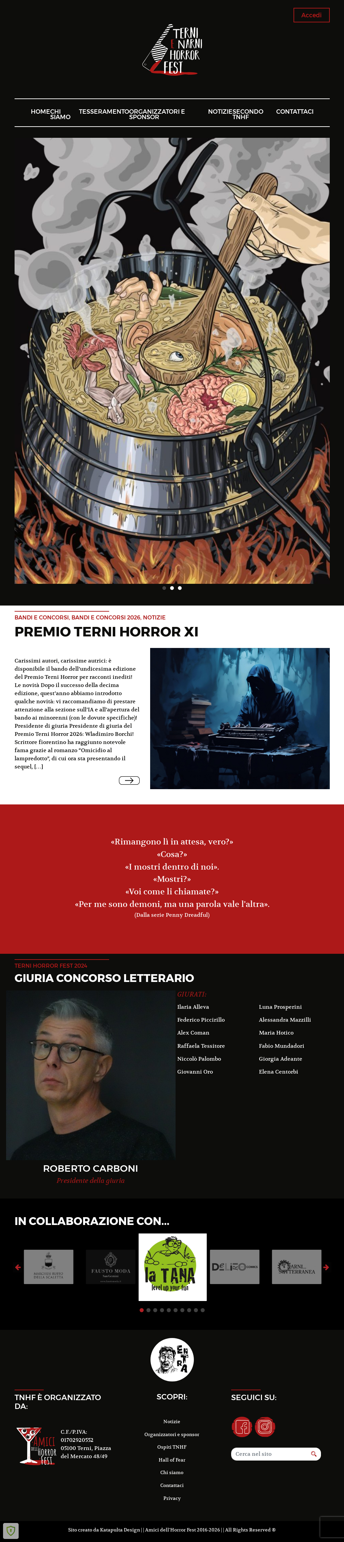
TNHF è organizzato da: (58, 1402)
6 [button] (176, 1310)
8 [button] (189, 1310)
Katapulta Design (120, 1530)
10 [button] (203, 1310)
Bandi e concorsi (42, 617)
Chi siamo (60, 114)
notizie (154, 617)
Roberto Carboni (90, 1168)
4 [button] (162, 1310)
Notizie (220, 111)
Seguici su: (254, 1397)
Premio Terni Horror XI (107, 631)
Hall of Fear (172, 1460)
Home (40, 111)
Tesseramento (104, 111)
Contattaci (294, 111)
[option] (172, 361)
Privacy (172, 1498)
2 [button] (172, 588)
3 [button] (180, 588)
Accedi (311, 15)
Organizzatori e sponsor (157, 114)
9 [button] (196, 1310)
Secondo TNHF (247, 114)
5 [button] (169, 1310)
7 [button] (182, 1310)
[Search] (269, 1454)
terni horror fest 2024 (51, 966)
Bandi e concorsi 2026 (106, 617)
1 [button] (164, 588)
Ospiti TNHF (171, 1447)
